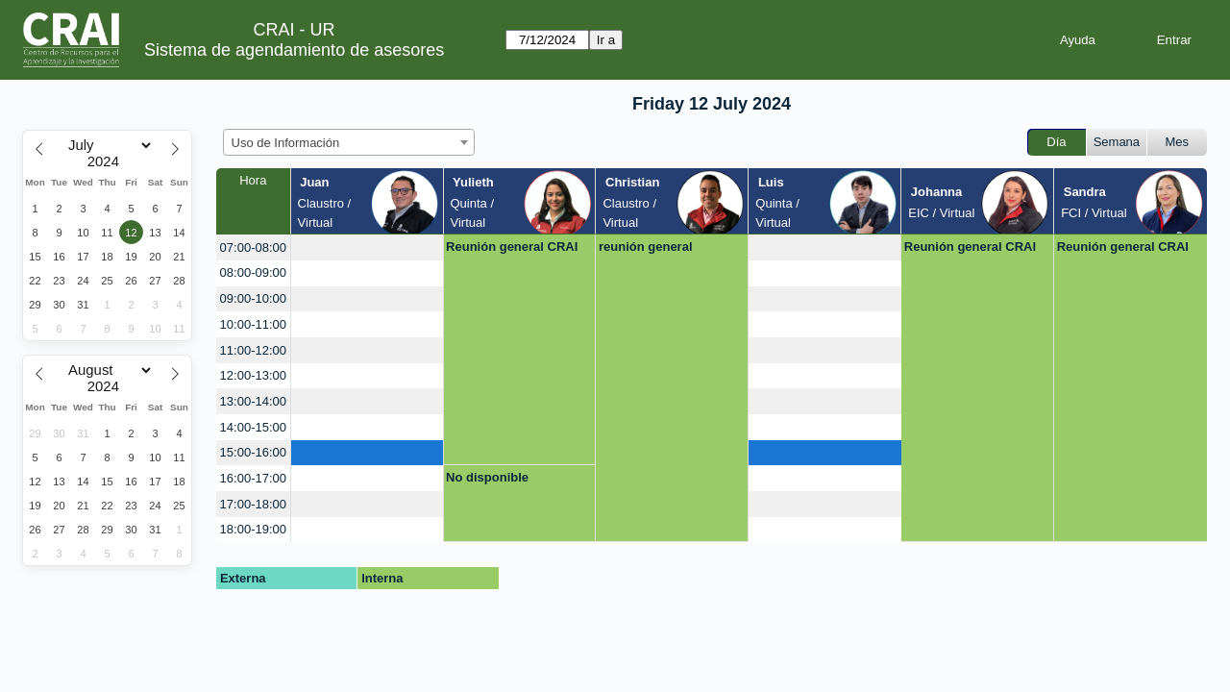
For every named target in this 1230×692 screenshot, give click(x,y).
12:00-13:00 (253, 375)
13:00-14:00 (253, 401)
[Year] (108, 161)
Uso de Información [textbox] (286, 143)
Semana (1117, 142)
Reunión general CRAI (512, 246)
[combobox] (349, 142)
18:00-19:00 (253, 529)
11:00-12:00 (253, 350)
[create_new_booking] (367, 247)
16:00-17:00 (253, 478)
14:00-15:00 (253, 427)
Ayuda (1077, 40)
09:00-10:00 (253, 298)
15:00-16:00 (253, 452)
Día (1056, 142)
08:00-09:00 (253, 272)
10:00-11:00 (253, 324)
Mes (1178, 142)
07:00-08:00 (253, 247)
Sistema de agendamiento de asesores (294, 50)
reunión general (646, 246)
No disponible (487, 477)
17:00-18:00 (253, 504)
